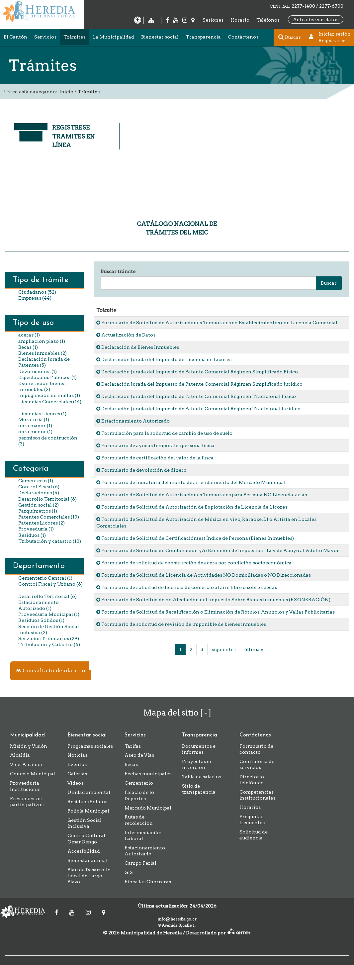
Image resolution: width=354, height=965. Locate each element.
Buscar (329, 283)
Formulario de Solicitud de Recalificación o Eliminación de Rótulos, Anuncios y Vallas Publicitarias (215, 612)
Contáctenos (243, 37)
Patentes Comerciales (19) (48, 517)
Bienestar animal (87, 860)
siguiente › (224, 649)
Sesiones (213, 20)
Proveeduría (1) (36, 528)
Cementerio (139, 783)
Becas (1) (28, 347)
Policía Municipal (88, 811)
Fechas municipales (148, 773)
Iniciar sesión (334, 34)
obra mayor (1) (35, 425)
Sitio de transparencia (199, 789)
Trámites (74, 37)
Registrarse (331, 40)
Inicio (66, 91)
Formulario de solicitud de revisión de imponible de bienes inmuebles (181, 624)
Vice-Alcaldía (26, 764)
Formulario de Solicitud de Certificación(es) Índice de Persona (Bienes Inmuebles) (195, 538)
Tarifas (133, 746)
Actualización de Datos (125, 335)
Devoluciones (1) (37, 371)
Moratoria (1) (33, 419)
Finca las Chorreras (148, 881)
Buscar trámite (118, 271)
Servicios (45, 37)
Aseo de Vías (139, 755)
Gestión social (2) (38, 505)
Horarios (250, 807)
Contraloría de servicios (256, 764)
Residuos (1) (32, 535)
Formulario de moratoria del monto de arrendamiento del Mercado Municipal (191, 482)
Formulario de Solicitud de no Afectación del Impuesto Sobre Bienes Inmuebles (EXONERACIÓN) (213, 599)
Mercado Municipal (148, 808)
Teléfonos (268, 20)
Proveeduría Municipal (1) (48, 614)
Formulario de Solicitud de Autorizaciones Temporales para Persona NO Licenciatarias (201, 494)
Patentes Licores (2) (41, 523)
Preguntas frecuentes (252, 819)
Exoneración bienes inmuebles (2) (41, 386)
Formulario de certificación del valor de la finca (155, 457)
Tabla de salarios (201, 776)
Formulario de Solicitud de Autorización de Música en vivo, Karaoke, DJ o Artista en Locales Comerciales (206, 523)
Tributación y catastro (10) (49, 541)
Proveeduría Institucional (25, 786)
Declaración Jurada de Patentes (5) (44, 362)
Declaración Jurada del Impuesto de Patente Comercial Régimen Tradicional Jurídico (198, 408)
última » (253, 649)
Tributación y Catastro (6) (49, 644)
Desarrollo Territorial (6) (47, 499)
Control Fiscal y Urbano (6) (50, 584)
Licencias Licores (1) (42, 413)
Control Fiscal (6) (38, 486)
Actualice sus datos (315, 19)
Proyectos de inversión (197, 764)
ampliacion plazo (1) (41, 341)
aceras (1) (29, 335)
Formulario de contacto (256, 749)
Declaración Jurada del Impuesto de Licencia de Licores (163, 359)
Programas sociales (90, 746)
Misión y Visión (28, 746)
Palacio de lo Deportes (139, 795)
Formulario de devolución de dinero (141, 470)
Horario (239, 20)
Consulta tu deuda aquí (51, 670)
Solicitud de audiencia (253, 834)
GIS (129, 872)
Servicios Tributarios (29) (48, 638)
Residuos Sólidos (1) (41, 620)
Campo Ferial (140, 863)
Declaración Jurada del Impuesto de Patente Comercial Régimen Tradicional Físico (196, 396)
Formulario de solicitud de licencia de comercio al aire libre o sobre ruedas (186, 587)
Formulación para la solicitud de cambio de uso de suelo (164, 433)
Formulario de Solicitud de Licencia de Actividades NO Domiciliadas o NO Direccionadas (203, 575)
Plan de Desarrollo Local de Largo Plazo (89, 875)
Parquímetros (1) (37, 511)
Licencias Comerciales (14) (49, 401)
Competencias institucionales (257, 795)
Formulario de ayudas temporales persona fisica (155, 445)
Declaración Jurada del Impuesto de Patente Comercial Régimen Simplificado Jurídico (199, 384)
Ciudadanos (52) (37, 292)
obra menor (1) (35, 431)
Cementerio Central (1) (45, 578)
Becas (131, 764)
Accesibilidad (83, 851)
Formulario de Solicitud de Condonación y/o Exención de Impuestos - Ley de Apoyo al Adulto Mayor (217, 550)
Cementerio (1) (35, 480)
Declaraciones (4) (38, 492)
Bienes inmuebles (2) (42, 353)
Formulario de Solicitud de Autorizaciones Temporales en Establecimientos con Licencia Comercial (216, 322)
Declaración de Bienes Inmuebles (137, 347)
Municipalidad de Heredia (25, 911)
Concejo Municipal (32, 773)
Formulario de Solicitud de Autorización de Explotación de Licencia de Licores (191, 507)
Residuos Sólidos (87, 801)
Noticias (77, 755)
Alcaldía (20, 755)
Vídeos (75, 783)
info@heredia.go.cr (177, 919)
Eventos (77, 764)
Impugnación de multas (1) (49, 395)
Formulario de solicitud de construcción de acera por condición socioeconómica (194, 562)
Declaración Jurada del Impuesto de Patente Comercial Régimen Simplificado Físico (197, 371)
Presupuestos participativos (27, 801)
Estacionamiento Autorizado (133, 421)
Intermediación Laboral (143, 835)
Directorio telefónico (251, 779)
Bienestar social (160, 37)
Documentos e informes (199, 749)
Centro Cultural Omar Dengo (86, 838)
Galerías (77, 773)
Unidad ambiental (88, 792)
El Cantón (15, 37)
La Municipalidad (113, 37)
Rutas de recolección (139, 819)
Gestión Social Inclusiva (84, 823)
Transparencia (203, 37)
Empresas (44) (34, 298)
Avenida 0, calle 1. (177, 925)
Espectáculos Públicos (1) (47, 377)
